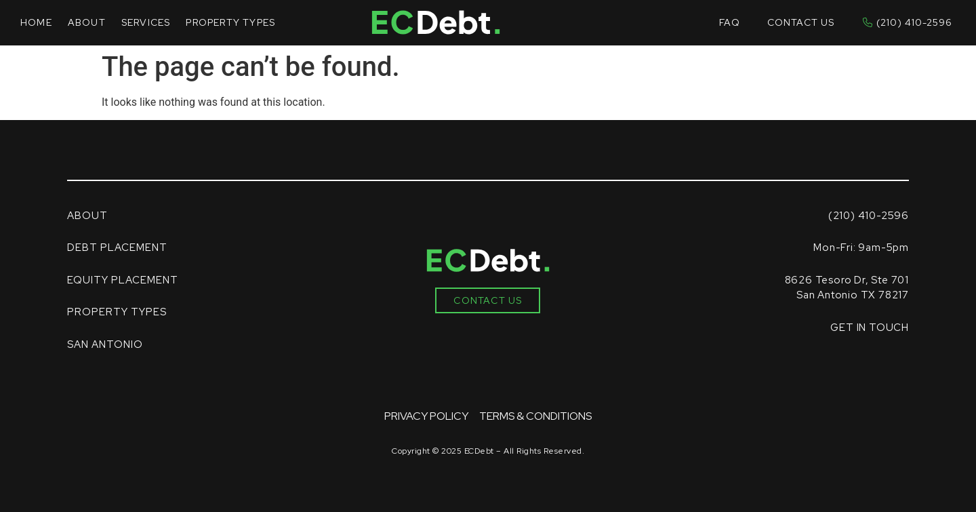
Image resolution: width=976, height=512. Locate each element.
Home (36, 22)
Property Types (230, 22)
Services (146, 22)
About (87, 22)
